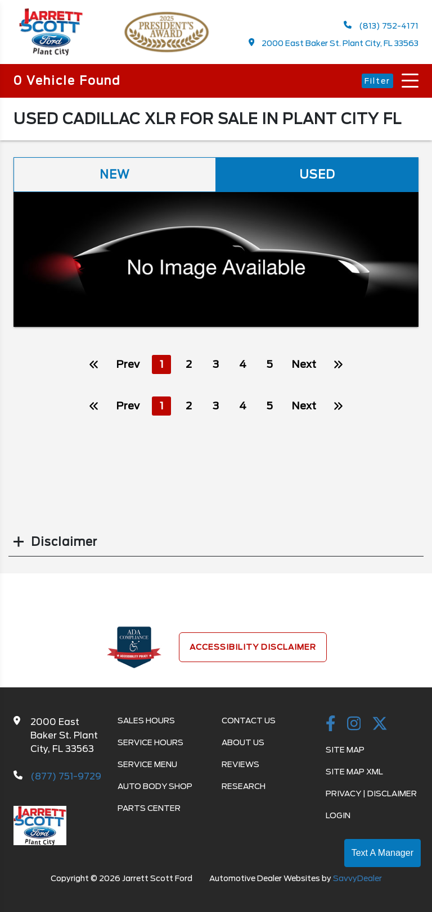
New (115, 174)
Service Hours (150, 742)
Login (338, 815)
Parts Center (149, 808)
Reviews (240, 764)
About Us (243, 742)
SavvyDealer (357, 878)
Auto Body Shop (155, 786)
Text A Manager (382, 853)
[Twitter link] (380, 724)
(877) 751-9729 (65, 776)
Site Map (345, 749)
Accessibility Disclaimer (253, 646)
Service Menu (147, 764)
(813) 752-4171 (381, 25)
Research (244, 786)
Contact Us (249, 720)
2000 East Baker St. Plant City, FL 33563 (334, 43)
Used (317, 174)
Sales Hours (146, 720)
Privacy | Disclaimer (371, 793)
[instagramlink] (354, 724)
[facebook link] (331, 724)
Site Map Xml (354, 771)
